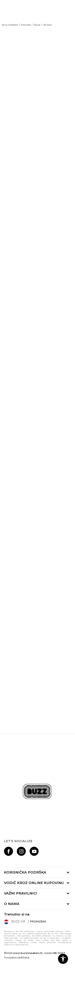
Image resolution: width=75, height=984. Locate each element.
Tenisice (47, 24)
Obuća (36, 24)
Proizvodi (26, 24)
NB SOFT (58, 953)
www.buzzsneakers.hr (28, 953)
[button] (63, 959)
